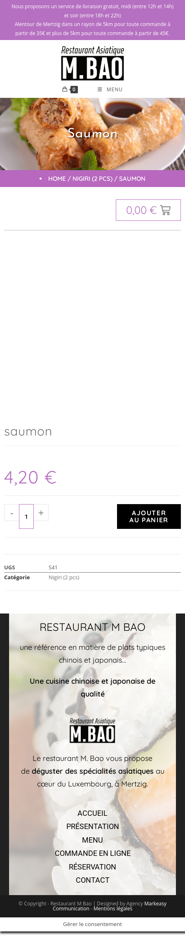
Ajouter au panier (148, 516)
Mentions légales (113, 908)
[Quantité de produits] (26, 516)
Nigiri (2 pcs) (92, 178)
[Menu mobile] (110, 89)
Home (57, 178)
